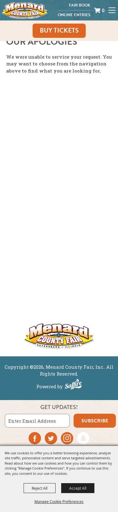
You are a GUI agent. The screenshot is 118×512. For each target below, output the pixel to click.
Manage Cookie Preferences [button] (59, 501)
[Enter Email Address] (37, 421)
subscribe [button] (94, 421)
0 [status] (103, 10)
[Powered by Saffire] (73, 385)
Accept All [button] (77, 488)
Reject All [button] (40, 488)
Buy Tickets (59, 30)
